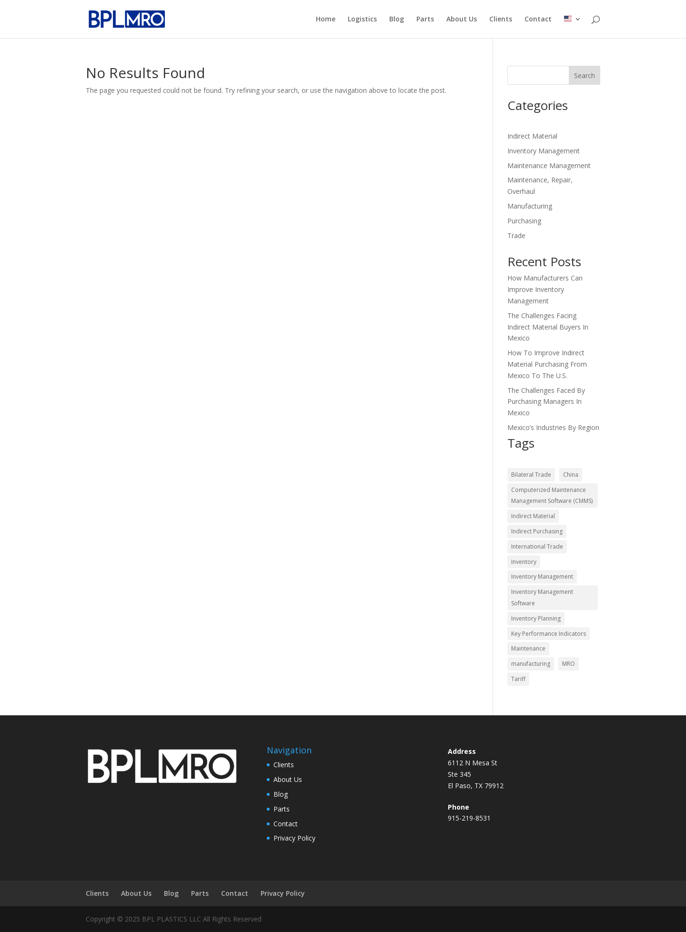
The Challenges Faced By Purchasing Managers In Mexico (546, 402)
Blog (396, 19)
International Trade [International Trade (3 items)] (537, 546)
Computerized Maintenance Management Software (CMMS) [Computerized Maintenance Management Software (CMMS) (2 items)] (552, 495)
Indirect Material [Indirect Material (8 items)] (533, 516)
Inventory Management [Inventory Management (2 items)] (542, 576)
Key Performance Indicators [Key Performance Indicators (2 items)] (548, 634)
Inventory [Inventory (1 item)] (523, 562)
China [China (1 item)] (570, 475)
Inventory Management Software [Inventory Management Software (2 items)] (542, 597)
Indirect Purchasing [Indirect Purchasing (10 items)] (537, 531)
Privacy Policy (294, 837)
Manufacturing (529, 205)
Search (584, 75)
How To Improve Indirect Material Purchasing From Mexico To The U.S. (547, 364)
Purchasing (524, 220)
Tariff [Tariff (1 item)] (518, 679)
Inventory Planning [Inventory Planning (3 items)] (536, 618)
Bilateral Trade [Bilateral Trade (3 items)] (531, 475)
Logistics (362, 19)
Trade (516, 235)
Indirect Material (532, 135)
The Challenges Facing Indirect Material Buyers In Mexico (547, 327)
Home (325, 19)
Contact (538, 19)
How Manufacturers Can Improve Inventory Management (545, 289)
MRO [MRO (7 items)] (568, 664)
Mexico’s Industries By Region (553, 427)
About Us (461, 19)
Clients (500, 19)
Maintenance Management (549, 165)
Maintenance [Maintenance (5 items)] (528, 648)
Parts (425, 19)
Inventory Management (543, 150)
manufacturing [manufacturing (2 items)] (530, 664)
